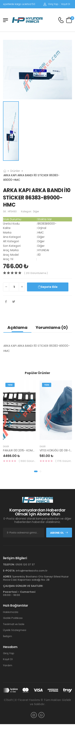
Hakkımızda (10, 612)
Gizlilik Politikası (13, 618)
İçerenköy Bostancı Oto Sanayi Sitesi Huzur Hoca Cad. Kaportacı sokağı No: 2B (36, 578)
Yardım (7, 665)
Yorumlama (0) (52, 327)
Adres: (7, 576)
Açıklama (17, 327)
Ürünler (15, 171)
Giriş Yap (50, 4)
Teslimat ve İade (13, 624)
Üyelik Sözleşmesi (14, 630)
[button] (36, 471)
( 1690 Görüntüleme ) (27, 461)
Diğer (6, 446)
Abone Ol (59, 533)
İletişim (7, 636)
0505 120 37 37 (25, 564)
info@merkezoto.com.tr (31, 570)
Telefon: (9, 564)
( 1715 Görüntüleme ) (63, 461)
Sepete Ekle (48, 287)
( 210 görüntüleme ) (36, 273)
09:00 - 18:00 (19, 593)
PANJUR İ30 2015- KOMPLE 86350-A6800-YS (32, 450)
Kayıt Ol (65, 4)
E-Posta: (9, 570)
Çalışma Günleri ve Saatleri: (23, 586)
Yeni (10, 384)
